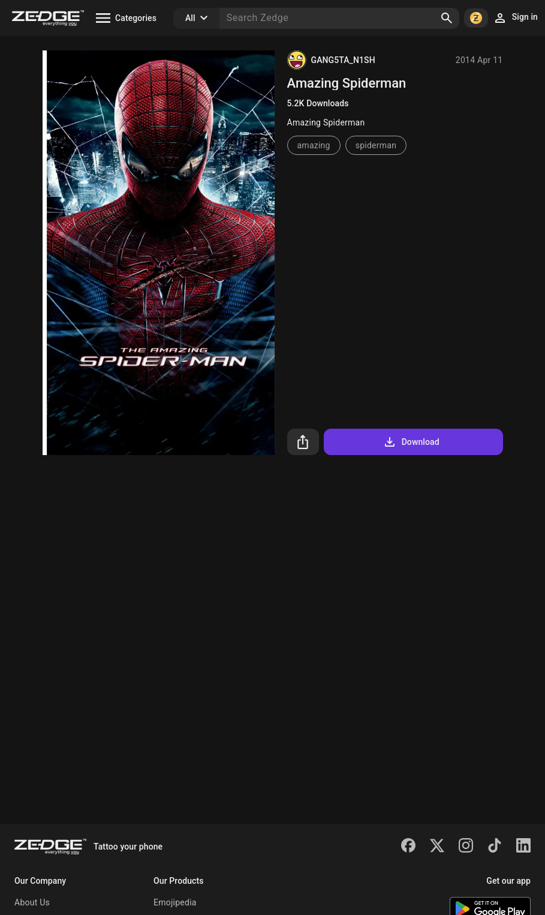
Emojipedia (175, 902)
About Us (32, 902)
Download (411, 442)
